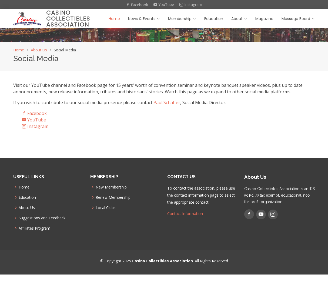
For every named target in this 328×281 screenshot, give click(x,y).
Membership (182, 18)
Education (213, 18)
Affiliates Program (34, 228)
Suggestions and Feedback (42, 218)
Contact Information (185, 213)
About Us (39, 49)
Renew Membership (113, 197)
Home (114, 18)
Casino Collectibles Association (68, 18)
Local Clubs (106, 208)
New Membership (111, 187)
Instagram (190, 4)
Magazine (264, 18)
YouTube (163, 4)
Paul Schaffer (166, 102)
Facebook (137, 4)
